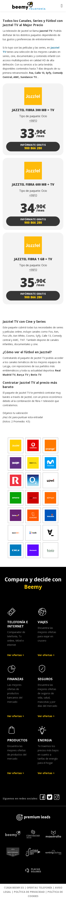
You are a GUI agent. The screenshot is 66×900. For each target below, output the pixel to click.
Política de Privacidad (29, 891)
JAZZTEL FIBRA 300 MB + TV (33, 110)
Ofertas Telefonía (39, 887)
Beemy (33, 586)
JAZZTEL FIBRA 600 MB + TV (33, 184)
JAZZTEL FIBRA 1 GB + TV (33, 259)
